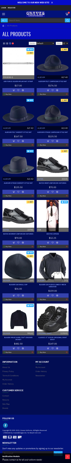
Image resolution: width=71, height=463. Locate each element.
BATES (40, 179)
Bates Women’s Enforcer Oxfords (18, 234)
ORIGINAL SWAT (45, 333)
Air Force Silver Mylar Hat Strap (18, 81)
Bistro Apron (53, 234)
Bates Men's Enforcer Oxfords (52, 183)
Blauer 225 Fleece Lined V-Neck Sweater (52, 286)
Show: (59, 43)
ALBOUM (41, 77)
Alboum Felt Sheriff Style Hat (18, 132)
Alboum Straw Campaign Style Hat (52, 132)
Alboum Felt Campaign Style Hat (52, 81)
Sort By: (32, 43)
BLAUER (6, 280)
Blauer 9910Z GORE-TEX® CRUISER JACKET (18, 339)
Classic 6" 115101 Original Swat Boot (52, 339)
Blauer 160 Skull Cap (18, 285)
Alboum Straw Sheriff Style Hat (18, 183)
